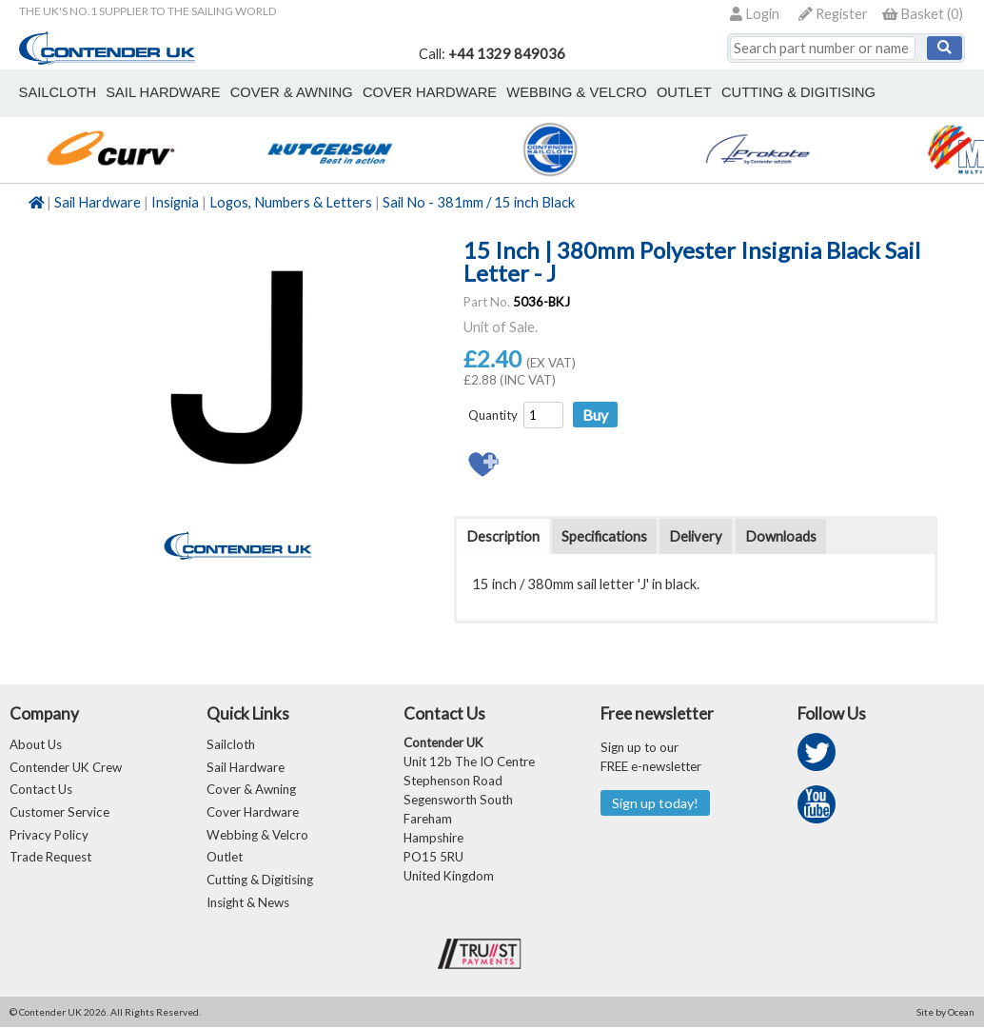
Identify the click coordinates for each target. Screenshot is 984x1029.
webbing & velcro (571, 92)
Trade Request (50, 858)
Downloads (781, 536)
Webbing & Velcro (257, 835)
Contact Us (41, 790)
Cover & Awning (251, 790)
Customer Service (59, 813)
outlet (677, 92)
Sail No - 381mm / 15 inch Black (479, 202)
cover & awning (288, 92)
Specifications (604, 536)
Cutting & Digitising (791, 92)
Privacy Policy (49, 835)
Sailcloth (231, 744)
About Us (36, 744)
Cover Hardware (253, 813)
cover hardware (426, 92)
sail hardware (161, 92)
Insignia (175, 202)
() (922, 14)
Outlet (225, 858)
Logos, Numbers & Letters (290, 202)
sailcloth (56, 92)
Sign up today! (655, 803)
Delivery (695, 536)
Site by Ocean (945, 1013)
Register (833, 14)
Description (503, 536)
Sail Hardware (97, 202)
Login (754, 14)
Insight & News (248, 904)
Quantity (493, 415)
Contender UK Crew (66, 767)
